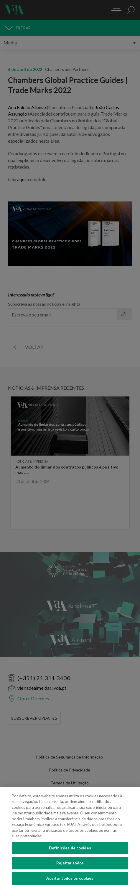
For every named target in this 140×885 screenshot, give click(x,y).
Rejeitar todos (70, 866)
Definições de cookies (70, 851)
